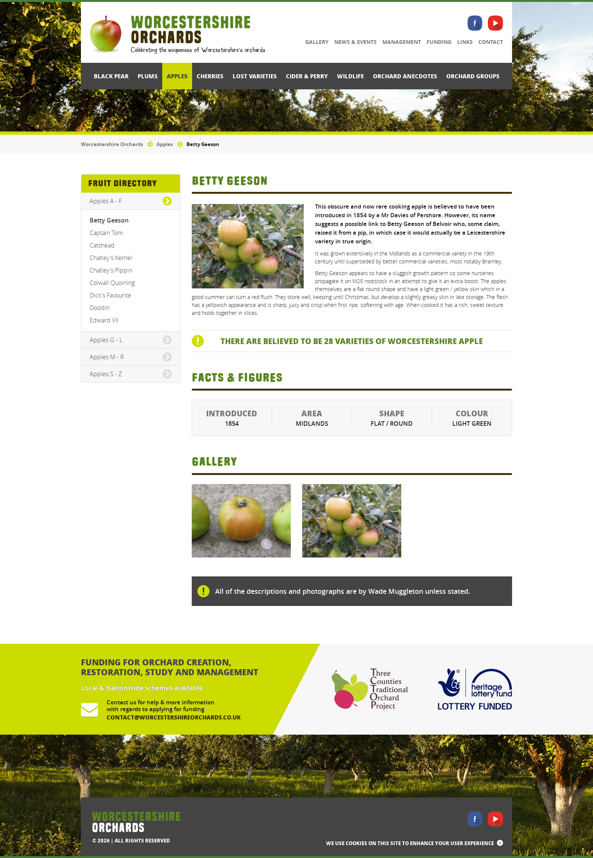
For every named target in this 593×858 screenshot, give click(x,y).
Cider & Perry (307, 76)
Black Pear (111, 76)
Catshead (102, 245)
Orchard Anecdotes (405, 76)
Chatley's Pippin (111, 270)
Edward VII (104, 320)
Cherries (210, 76)
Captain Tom (106, 233)
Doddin (100, 308)
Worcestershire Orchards (112, 144)
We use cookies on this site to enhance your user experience (410, 843)
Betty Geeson (109, 220)
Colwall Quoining (112, 283)
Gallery (317, 41)
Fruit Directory (122, 183)
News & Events (355, 41)
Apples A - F (106, 201)
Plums (148, 76)
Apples (177, 76)
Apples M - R (107, 357)
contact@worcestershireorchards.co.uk (174, 717)
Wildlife (350, 76)
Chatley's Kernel (111, 258)
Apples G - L (106, 340)
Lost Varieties (255, 76)
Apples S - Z (106, 374)
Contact (490, 41)
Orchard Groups (473, 76)
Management (401, 41)
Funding (439, 41)
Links (465, 41)
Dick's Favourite (110, 295)
